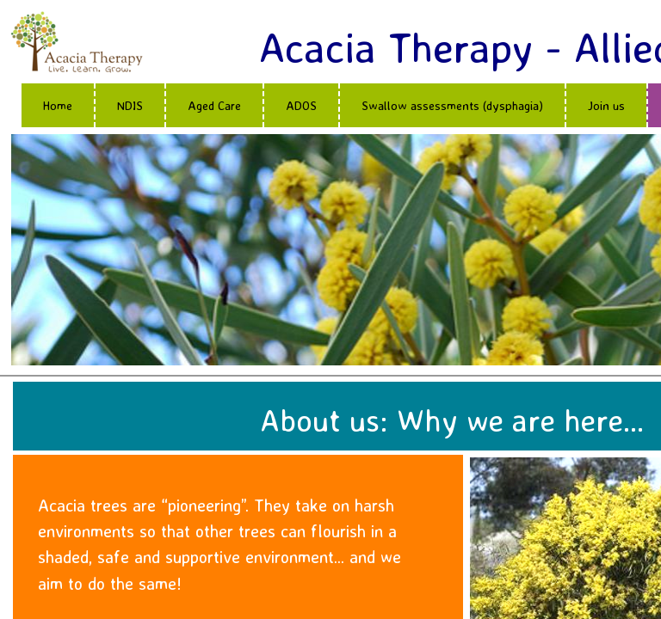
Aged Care (214, 105)
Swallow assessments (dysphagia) (452, 105)
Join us (606, 105)
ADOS (301, 105)
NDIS (130, 105)
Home (57, 105)
